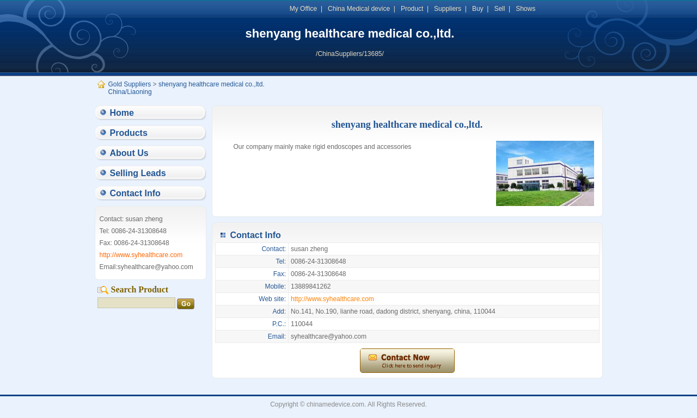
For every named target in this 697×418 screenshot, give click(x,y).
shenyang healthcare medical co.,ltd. (350, 33)
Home (122, 112)
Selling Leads (138, 173)
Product (412, 9)
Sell (499, 9)
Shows (525, 9)
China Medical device (359, 9)
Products (129, 133)
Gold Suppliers (129, 84)
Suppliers (447, 9)
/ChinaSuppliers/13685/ (350, 54)
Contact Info (135, 193)
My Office (303, 9)
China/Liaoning (130, 92)
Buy (478, 9)
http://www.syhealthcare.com (332, 299)
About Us (129, 153)
